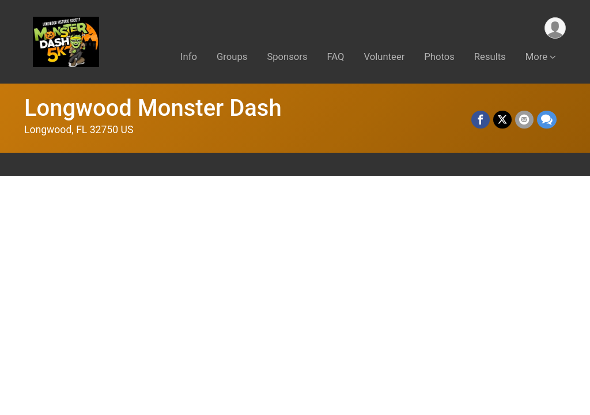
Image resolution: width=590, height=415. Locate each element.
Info (188, 56)
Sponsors (287, 56)
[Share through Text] (547, 120)
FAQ (336, 56)
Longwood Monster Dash (153, 108)
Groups (232, 56)
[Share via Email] (524, 120)
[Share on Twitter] (502, 120)
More (536, 56)
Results (490, 56)
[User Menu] (555, 28)
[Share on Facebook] (480, 120)
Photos (439, 56)
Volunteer (384, 56)
